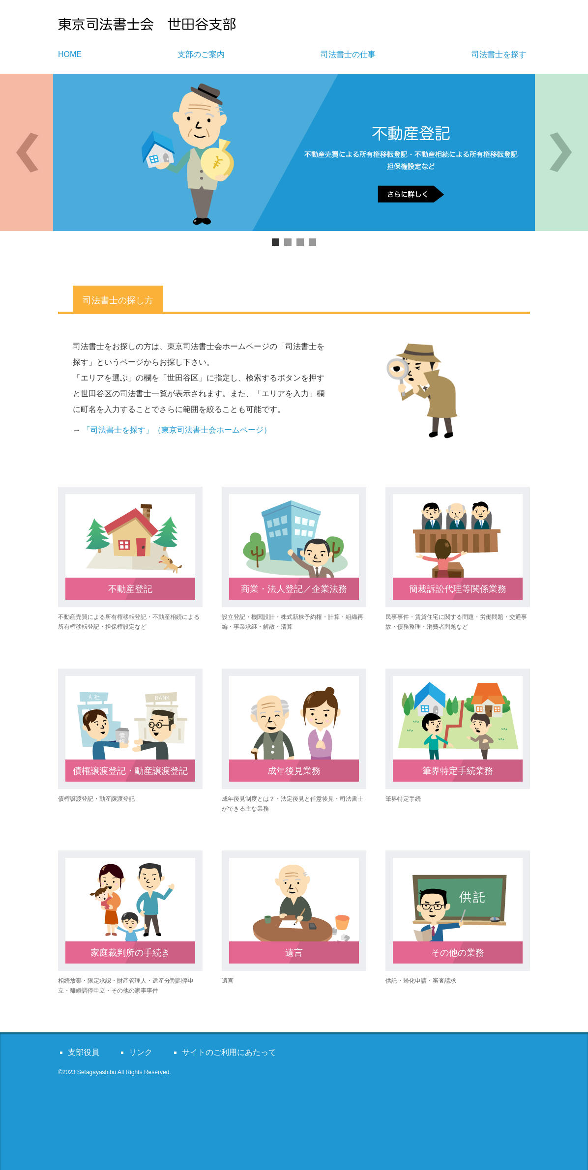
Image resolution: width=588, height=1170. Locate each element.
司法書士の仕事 (348, 54)
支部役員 (83, 1052)
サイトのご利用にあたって (229, 1052)
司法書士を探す (499, 54)
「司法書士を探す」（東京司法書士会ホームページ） (177, 430)
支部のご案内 (201, 54)
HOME (70, 54)
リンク (140, 1052)
